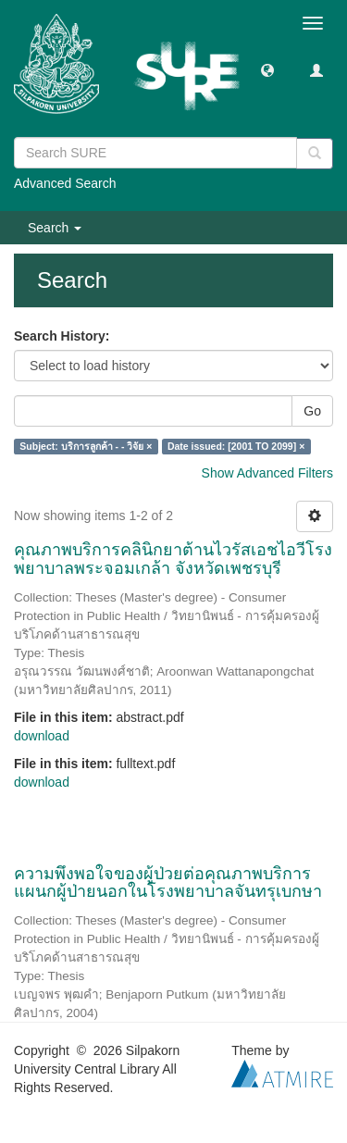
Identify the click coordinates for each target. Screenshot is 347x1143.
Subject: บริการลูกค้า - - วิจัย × (85, 446)
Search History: (61, 336)
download (41, 735)
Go (312, 411)
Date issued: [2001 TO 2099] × (235, 446)
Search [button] (54, 227)
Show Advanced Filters (267, 473)
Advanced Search (65, 183)
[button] (267, 69)
